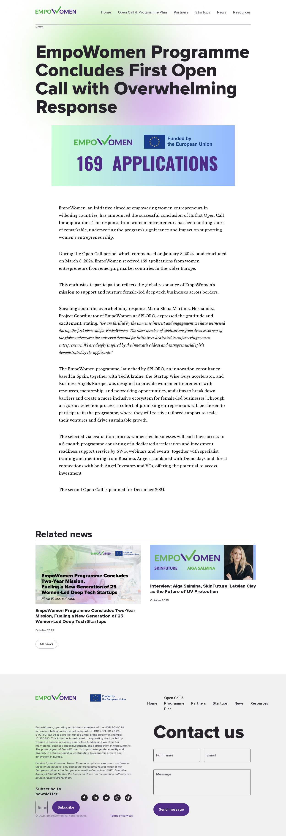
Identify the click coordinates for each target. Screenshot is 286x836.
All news (46, 644)
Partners (181, 12)
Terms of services (121, 815)
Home (106, 12)
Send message (171, 809)
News (221, 12)
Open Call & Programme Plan (142, 12)
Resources (242, 12)
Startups (202, 12)
